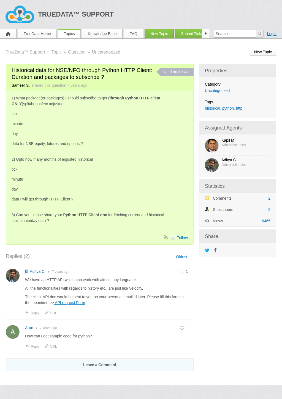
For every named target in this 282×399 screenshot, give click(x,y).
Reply (32, 313)
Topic (56, 52)
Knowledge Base (102, 33)
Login (271, 33)
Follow (182, 238)
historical (212, 108)
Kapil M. (228, 140)
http (239, 108)
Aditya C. (229, 160)
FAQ (133, 33)
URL (51, 313)
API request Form (69, 302)
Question (77, 52)
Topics (69, 33)
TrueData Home (37, 33)
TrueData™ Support (76, 14)
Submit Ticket (192, 33)
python (228, 108)
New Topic (159, 33)
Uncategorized (106, 52)
